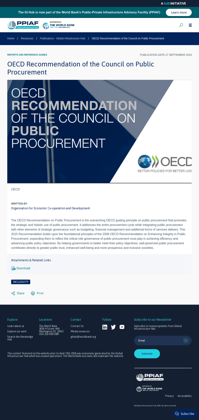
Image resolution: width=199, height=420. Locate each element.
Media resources (80, 331)
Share (17, 293)
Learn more (179, 12)
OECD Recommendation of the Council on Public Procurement (128, 38)
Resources (27, 38)
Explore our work (17, 331)
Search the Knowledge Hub (20, 338)
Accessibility (185, 395)
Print (37, 293)
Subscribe (187, 413)
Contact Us (77, 326)
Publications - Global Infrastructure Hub (62, 38)
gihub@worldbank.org (83, 336)
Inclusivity (20, 281)
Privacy (169, 395)
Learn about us (15, 326)
